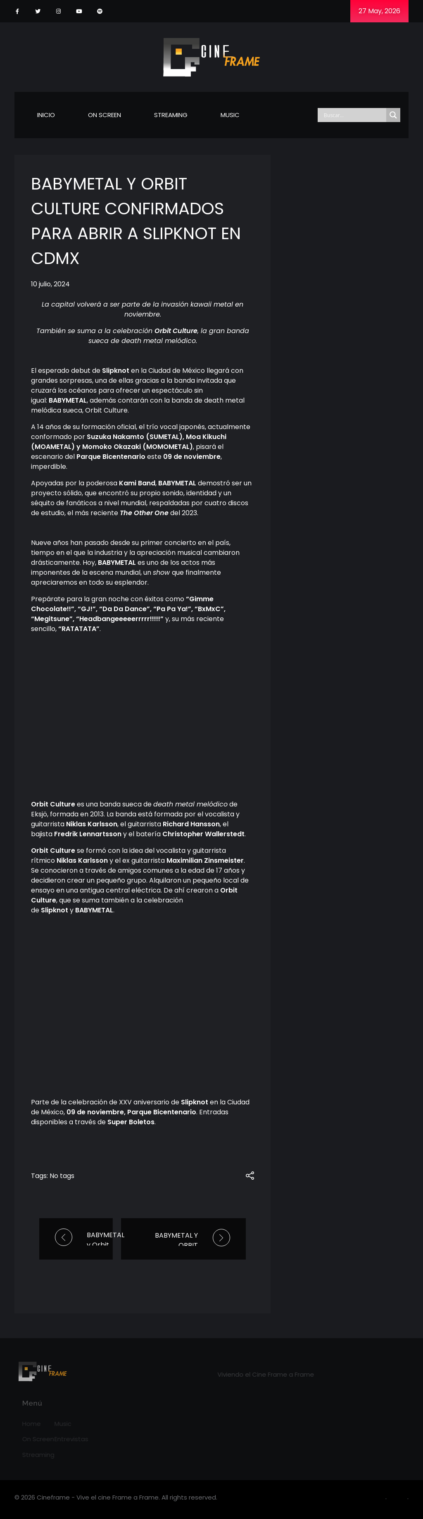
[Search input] (354, 115)
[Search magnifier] (393, 115)
